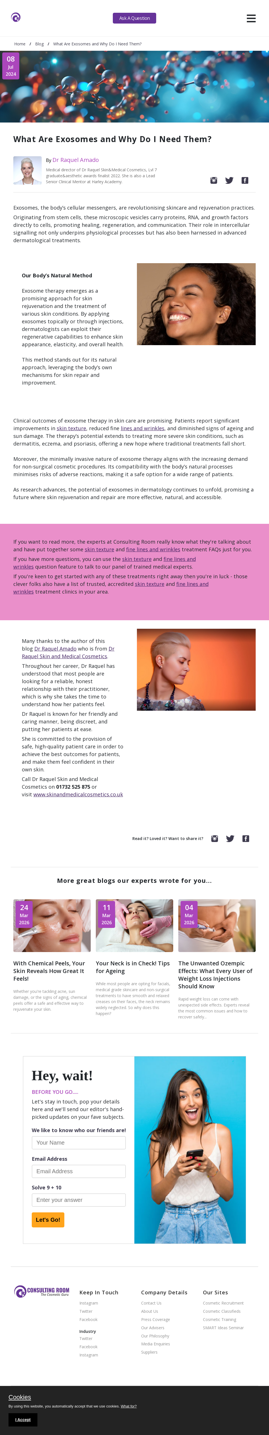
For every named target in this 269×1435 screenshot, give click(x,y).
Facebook (88, 1319)
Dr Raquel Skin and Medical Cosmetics (68, 652)
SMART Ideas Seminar (223, 1328)
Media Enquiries (155, 1344)
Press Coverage (155, 1319)
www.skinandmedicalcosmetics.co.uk (78, 794)
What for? (129, 1406)
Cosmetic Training (219, 1319)
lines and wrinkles (142, 428)
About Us (149, 1311)
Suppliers (149, 1352)
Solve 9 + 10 (46, 1187)
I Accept (23, 1419)
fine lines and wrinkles (153, 549)
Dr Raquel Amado (75, 160)
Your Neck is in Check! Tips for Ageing (133, 967)
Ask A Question (134, 18)
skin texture (71, 428)
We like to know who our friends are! (79, 1130)
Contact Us (151, 1303)
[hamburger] (251, 18)
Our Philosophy (155, 1336)
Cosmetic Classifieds (222, 1311)
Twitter (85, 1311)
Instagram (88, 1303)
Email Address (49, 1158)
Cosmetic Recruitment (223, 1303)
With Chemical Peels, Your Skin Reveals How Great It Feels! (49, 970)
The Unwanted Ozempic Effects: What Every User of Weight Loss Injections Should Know (215, 974)
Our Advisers (152, 1328)
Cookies (20, 1397)
